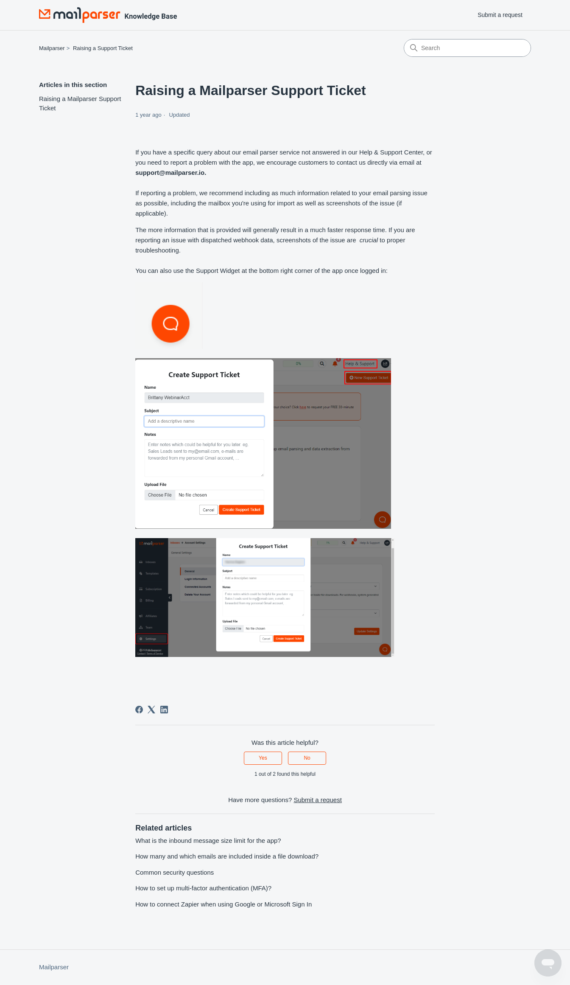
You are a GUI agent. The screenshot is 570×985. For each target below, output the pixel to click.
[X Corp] (151, 709)
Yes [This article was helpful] (263, 758)
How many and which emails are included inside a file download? (227, 856)
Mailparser (52, 48)
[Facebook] (139, 709)
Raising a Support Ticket (103, 48)
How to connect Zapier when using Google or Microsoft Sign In (223, 904)
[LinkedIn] (164, 709)
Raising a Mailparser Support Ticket (80, 103)
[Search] (467, 47)
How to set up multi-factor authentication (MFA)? (203, 888)
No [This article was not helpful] (307, 758)
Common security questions (174, 872)
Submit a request (500, 14)
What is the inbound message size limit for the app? (208, 840)
